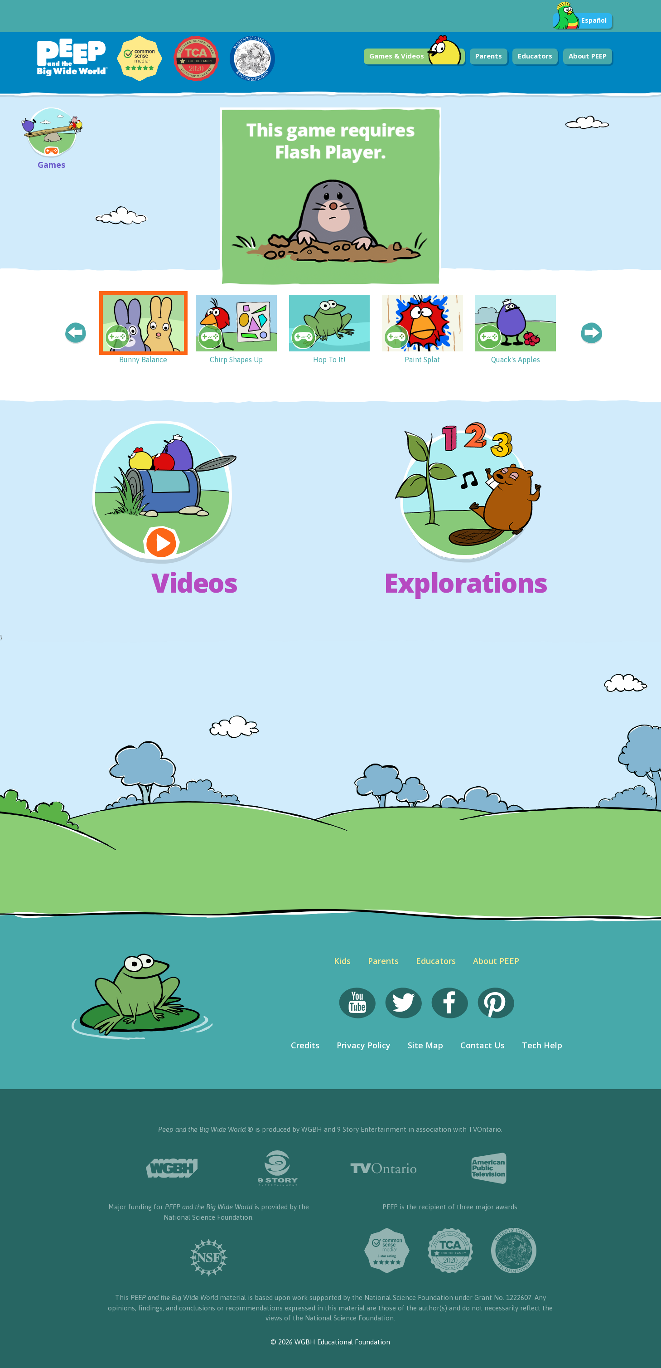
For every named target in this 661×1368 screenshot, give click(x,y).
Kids (342, 960)
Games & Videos (415, 56)
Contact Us (482, 1045)
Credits (305, 1045)
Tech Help (542, 1045)
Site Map (425, 1045)
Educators (535, 55)
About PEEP (588, 55)
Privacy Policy (364, 1045)
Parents (488, 55)
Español (579, 21)
